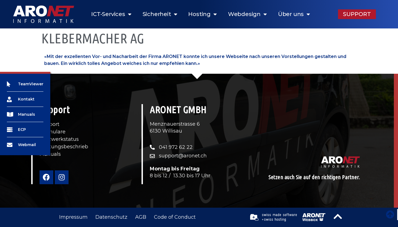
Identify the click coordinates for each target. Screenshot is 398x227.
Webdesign (247, 14)
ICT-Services (111, 14)
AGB (140, 217)
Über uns (294, 14)
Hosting (202, 14)
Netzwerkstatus (59, 139)
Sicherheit (160, 14)
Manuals (50, 154)
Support (49, 124)
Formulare (53, 132)
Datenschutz (111, 217)
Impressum (73, 217)
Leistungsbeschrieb (64, 147)
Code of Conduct (175, 217)
